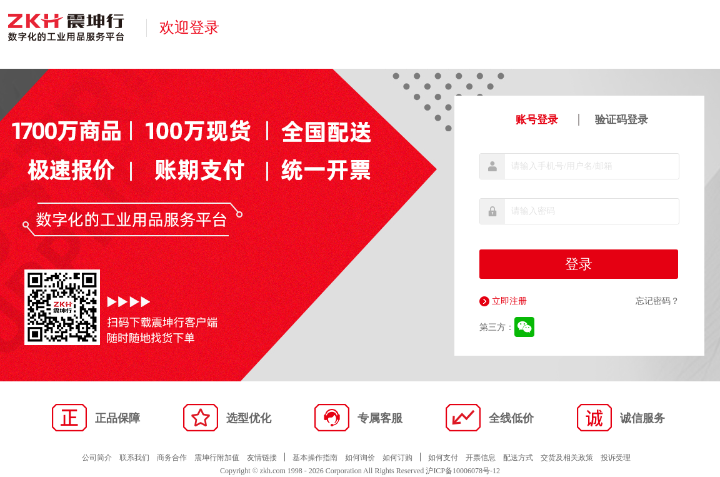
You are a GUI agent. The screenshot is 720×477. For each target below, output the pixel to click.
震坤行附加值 (216, 457)
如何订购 (397, 457)
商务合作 (172, 457)
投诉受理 (616, 457)
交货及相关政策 (567, 457)
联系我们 (134, 457)
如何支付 (443, 457)
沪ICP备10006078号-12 (463, 470)
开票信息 (481, 457)
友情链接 (262, 457)
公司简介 (97, 457)
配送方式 (518, 457)
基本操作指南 (315, 457)
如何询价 (360, 457)
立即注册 (503, 301)
